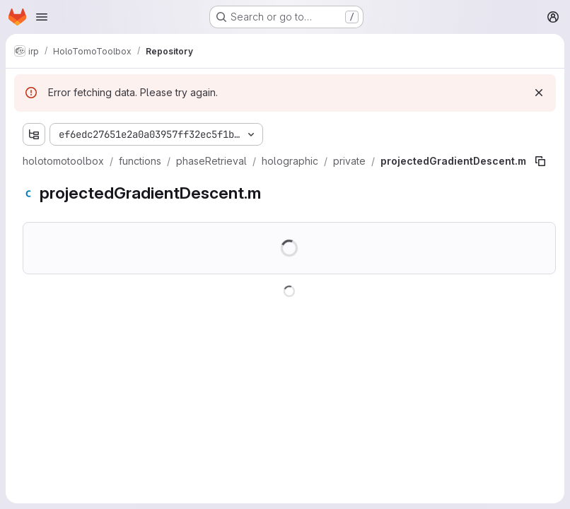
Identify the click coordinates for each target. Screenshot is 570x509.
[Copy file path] (540, 161)
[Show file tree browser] (34, 134)
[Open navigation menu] (41, 17)
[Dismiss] (538, 92)
